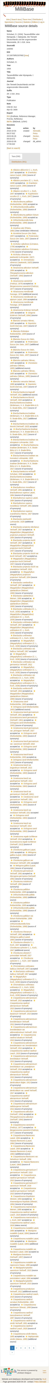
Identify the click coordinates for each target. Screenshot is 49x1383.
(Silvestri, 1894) (24, 1201)
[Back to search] (13, 148)
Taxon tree (27, 19)
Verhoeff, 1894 (22, 574)
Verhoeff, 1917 (23, 1090)
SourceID (11, 45)
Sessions (11, 125)
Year (9, 65)
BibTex (9, 121)
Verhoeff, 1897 (21, 1315)
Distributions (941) (19, 162)
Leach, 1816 (23, 1050)
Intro (8, 19)
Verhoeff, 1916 (23, 1029)
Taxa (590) (16, 156)
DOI (8, 52)
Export (10, 113)
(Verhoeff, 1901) (23, 717)
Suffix (9, 90)
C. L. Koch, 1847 (23, 947)
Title (9, 72)
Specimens (9, 22)
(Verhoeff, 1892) (23, 876)
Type (9, 97)
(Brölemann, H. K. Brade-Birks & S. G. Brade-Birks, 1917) (24, 416)
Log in (41, 22)
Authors (10, 59)
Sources (18, 22)
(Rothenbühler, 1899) (20, 923)
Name (9, 31)
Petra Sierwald (40, 1382)
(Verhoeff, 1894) (21, 273)
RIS (8, 116)
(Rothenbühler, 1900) (23, 722)
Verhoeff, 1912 (23, 1021)
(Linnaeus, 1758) (24, 249)
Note (9, 104)
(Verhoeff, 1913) (23, 841)
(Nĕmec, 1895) (23, 365)
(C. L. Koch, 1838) (23, 643)
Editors (35, 22)
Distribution (37, 19)
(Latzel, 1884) (23, 937)
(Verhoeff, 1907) (23, 561)
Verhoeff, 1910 (23, 1037)
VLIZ (44, 1379)
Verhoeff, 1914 (23, 1066)
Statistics (27, 22)
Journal (10, 81)
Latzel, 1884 (23, 492)
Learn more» (45, 1371)
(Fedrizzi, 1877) (24, 286)
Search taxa (16, 19)
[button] (11, 170)
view (26, 55)
